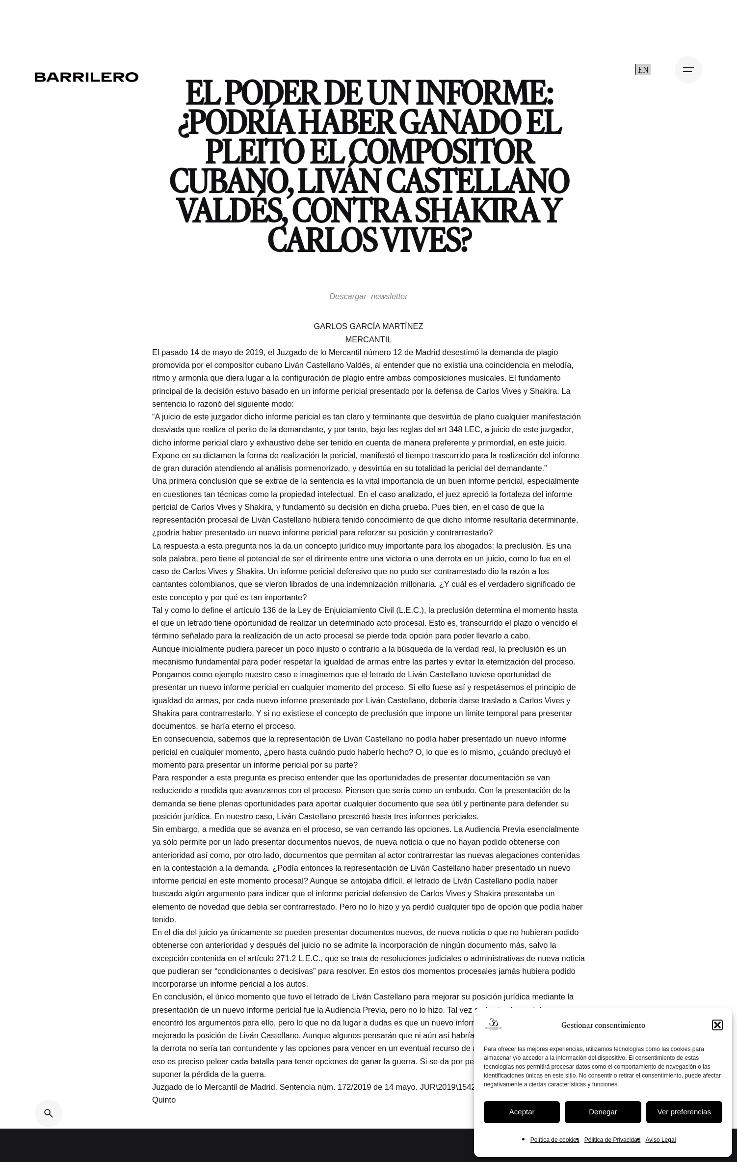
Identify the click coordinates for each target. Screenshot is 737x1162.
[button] (717, 1025)
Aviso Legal (660, 1139)
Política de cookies (554, 1139)
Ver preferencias (684, 1111)
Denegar (603, 1111)
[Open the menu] (688, 69)
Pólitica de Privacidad (612, 1139)
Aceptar (522, 1111)
